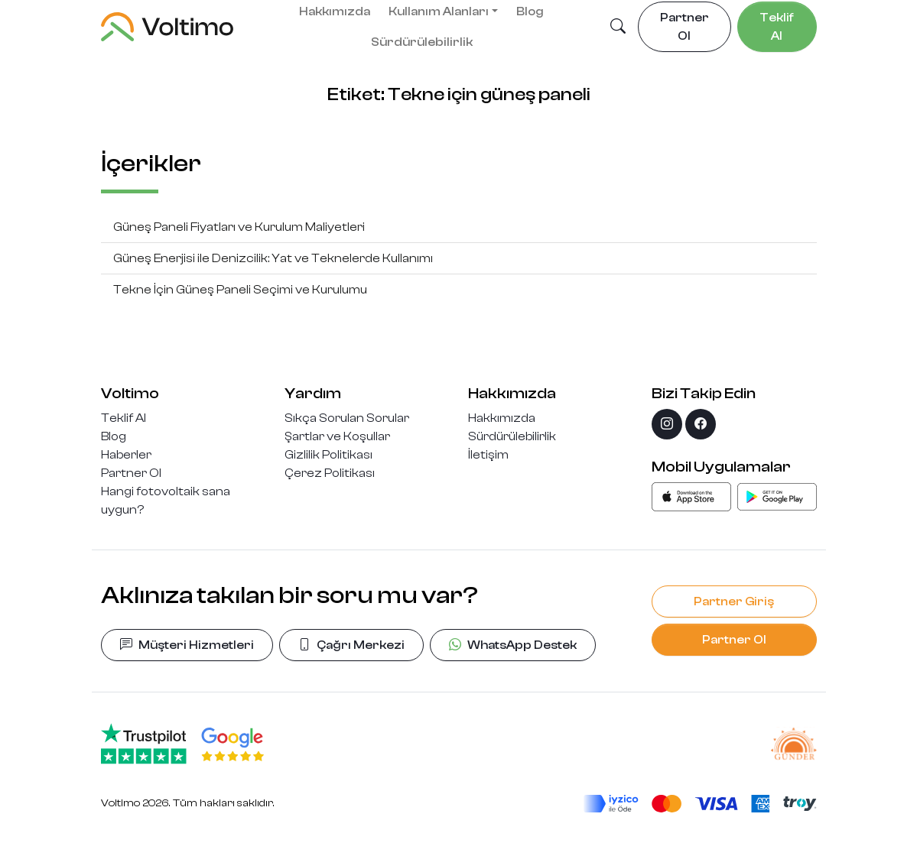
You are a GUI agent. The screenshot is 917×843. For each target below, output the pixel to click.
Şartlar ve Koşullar (337, 436)
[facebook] (700, 424)
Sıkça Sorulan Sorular (347, 418)
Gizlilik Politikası (328, 455)
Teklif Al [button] (776, 27)
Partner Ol (131, 473)
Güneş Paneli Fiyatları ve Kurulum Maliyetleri (239, 227)
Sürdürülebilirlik (422, 42)
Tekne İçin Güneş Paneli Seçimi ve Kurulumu (240, 290)
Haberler (126, 455)
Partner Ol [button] (684, 27)
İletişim (488, 455)
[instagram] (667, 424)
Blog (113, 436)
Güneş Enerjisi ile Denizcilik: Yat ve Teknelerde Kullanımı (273, 258)
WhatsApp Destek (513, 645)
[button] (618, 27)
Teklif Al (123, 418)
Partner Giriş (734, 601)
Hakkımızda (501, 418)
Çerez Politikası (330, 473)
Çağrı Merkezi (351, 645)
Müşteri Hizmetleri (187, 645)
